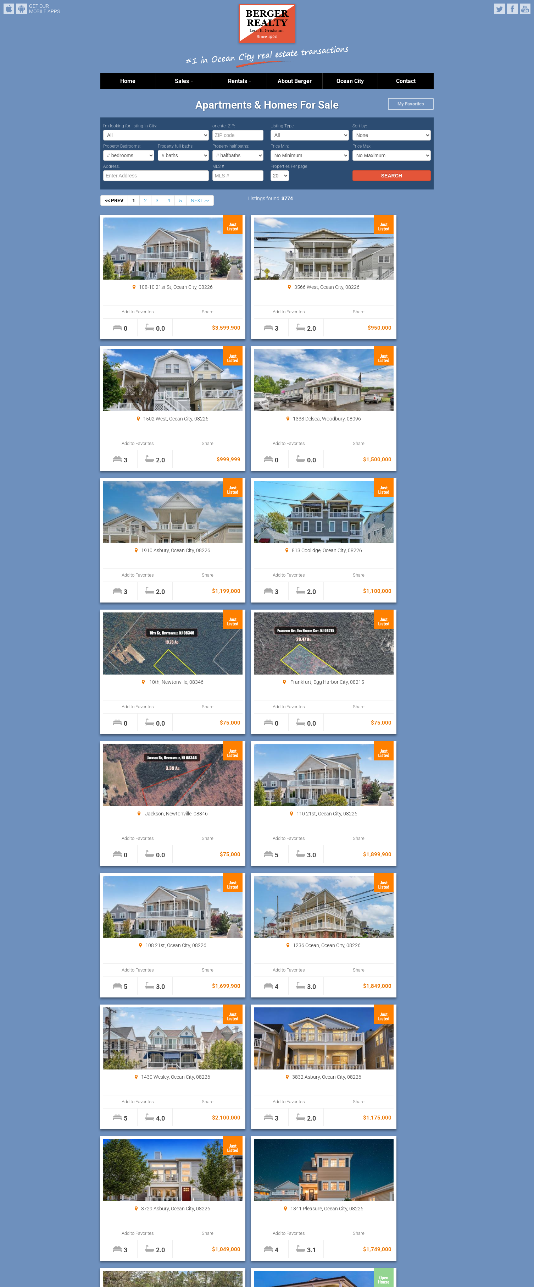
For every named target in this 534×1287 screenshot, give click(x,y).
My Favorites (410, 103)
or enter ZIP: (223, 125)
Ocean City (350, 81)
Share (179, 311)
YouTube (525, 9)
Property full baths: (176, 146)
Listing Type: (283, 125)
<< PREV (114, 200)
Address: (111, 166)
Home (127, 81)
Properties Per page (289, 166)
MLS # (218, 166)
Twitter (499, 9)
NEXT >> (200, 200)
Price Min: (280, 146)
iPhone (9, 9)
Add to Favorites (128, 311)
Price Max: (362, 146)
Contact (406, 81)
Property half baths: (230, 146)
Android (21, 9)
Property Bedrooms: (122, 146)
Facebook (512, 9)
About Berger (295, 81)
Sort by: (359, 125)
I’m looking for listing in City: (130, 125)
